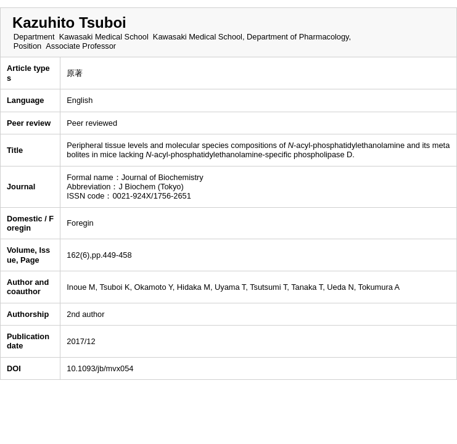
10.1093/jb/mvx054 (100, 368)
